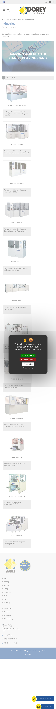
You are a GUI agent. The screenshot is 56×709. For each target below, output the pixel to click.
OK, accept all (28, 355)
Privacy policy (28, 368)
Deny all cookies (28, 360)
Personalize (28, 364)
